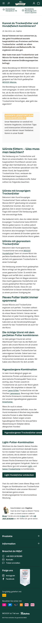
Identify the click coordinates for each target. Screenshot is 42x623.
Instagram (10, 575)
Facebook (10, 579)
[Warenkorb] (38, 3)
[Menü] (3, 3)
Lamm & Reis (13, 390)
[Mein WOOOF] (34, 3)
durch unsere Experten (31, 11)
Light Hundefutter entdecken (19, 475)
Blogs (4, 516)
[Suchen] (8, 3)
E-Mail (22, 516)
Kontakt (9, 559)
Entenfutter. (7, 402)
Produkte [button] (21, 536)
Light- (30, 466)
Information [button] (21, 543)
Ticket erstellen (13, 563)
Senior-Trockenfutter (11, 469)
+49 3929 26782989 (14, 556)
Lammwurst (15, 393)
